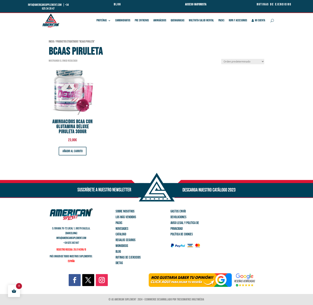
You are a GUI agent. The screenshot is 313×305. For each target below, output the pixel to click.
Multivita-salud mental (201, 20)
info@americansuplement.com (71, 238)
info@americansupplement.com (45, 5)
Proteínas (101, 20)
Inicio (51, 41)
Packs (221, 20)
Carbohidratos (122, 20)
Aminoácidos (159, 20)
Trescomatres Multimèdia (191, 299)
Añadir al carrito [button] (72, 151)
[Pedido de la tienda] (242, 61)
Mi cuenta (258, 20)
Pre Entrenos (142, 20)
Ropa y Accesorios (238, 20)
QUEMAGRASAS (177, 20)
